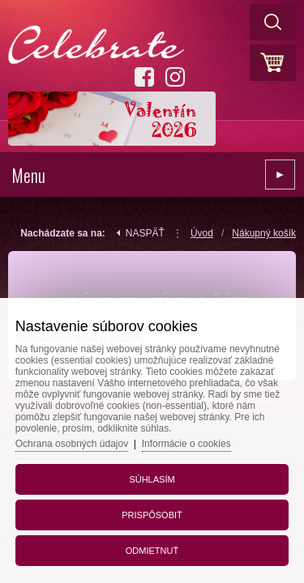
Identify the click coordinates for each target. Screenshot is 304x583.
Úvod (202, 233)
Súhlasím (151, 479)
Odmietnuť (152, 550)
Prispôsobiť (152, 515)
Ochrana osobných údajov (71, 443)
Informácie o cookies (186, 443)
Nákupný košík (264, 233)
